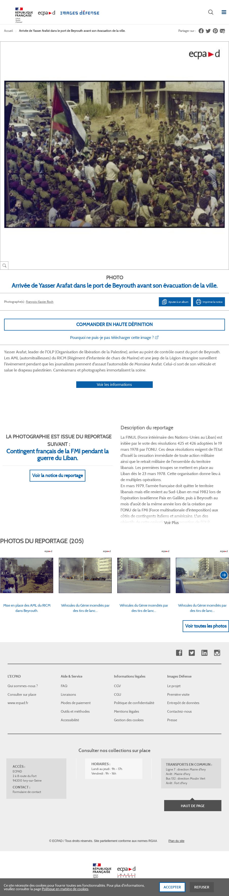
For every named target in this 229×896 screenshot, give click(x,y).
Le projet (174, 686)
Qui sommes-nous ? (23, 686)
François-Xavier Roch (39, 302)
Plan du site (176, 841)
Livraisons (68, 694)
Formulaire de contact (27, 792)
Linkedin (204, 653)
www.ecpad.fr (18, 703)
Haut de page (193, 806)
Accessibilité (70, 720)
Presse (172, 720)
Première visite (178, 694)
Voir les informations (114, 384)
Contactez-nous (179, 711)
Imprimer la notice (209, 302)
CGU (117, 694)
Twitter (191, 653)
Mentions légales (126, 711)
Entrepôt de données (183, 703)
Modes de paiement (76, 703)
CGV (117, 686)
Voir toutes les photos (205, 626)
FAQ (64, 686)
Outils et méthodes (75, 711)
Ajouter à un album (174, 302)
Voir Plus (171, 522)
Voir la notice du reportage (57, 475)
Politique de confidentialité (134, 703)
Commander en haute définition (114, 324)
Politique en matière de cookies (65, 890)
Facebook (179, 653)
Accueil (8, 31)
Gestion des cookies (129, 720)
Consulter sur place (22, 694)
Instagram (217, 653)
